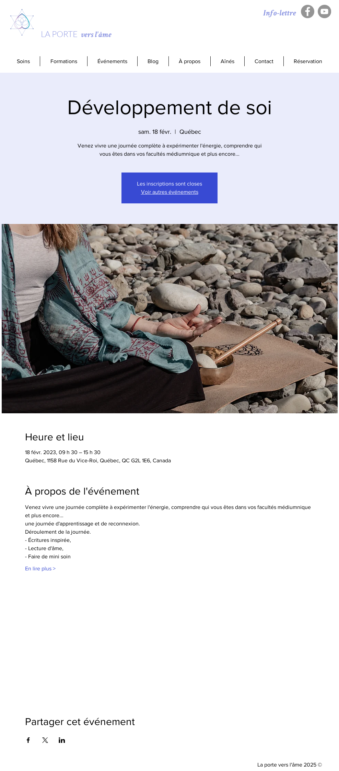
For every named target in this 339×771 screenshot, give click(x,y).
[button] (63, 61)
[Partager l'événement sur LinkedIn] (62, 740)
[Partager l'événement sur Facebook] (28, 740)
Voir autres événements (169, 192)
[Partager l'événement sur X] (45, 740)
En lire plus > (40, 568)
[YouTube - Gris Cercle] (324, 11)
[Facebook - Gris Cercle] (307, 11)
